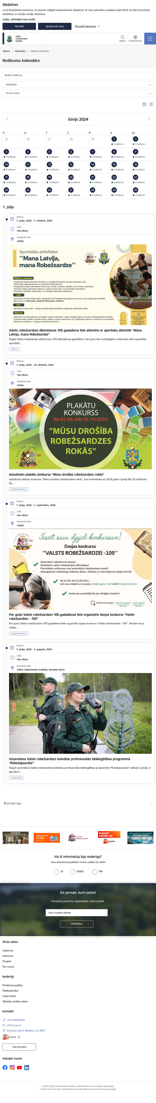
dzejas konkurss (18, 633)
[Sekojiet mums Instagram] (12, 1067)
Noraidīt (19, 26)
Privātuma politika (13, 985)
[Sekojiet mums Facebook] (5, 1067)
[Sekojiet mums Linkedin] (26, 1067)
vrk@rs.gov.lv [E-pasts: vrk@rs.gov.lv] (14, 1025)
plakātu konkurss (19, 489)
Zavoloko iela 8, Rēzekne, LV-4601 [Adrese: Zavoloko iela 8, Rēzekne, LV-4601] (26, 1030)
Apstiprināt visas (55, 26)
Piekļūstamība (10, 990)
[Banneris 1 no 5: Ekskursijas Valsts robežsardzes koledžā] (16, 837)
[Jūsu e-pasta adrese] (77, 912)
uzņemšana (16, 777)
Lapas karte (9, 996)
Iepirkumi (8, 955)
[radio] (58, 871)
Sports (14, 349)
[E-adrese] (9, 1037)
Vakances (8, 950)
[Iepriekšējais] (8, 837)
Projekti (7, 961)
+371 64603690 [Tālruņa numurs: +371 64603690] (16, 1020)
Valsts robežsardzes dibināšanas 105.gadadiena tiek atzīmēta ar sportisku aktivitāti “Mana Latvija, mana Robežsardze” (75, 332)
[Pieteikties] (76, 923)
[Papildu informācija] (19, 1037)
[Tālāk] (148, 837)
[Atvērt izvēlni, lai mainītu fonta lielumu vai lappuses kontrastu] (135, 39)
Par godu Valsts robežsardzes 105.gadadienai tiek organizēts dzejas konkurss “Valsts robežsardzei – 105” (71, 617)
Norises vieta (12, 93)
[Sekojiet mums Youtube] (19, 1067)
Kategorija (11, 84)
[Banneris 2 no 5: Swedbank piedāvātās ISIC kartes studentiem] (47, 837)
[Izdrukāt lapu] (78, 803)
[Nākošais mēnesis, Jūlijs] (148, 119)
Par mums (8, 966)
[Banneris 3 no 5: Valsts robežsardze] (78, 837)
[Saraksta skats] (151, 104)
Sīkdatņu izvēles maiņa (15, 1001)
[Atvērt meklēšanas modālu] (122, 39)
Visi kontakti (19, 1046)
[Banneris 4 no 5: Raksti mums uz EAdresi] (109, 837)
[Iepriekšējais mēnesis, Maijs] (7, 119)
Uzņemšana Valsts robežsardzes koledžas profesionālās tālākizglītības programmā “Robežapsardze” (69, 761)
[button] (121, 141)
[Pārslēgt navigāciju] (150, 38)
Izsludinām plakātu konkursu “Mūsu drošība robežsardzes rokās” (56, 474)
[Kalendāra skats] (144, 104)
